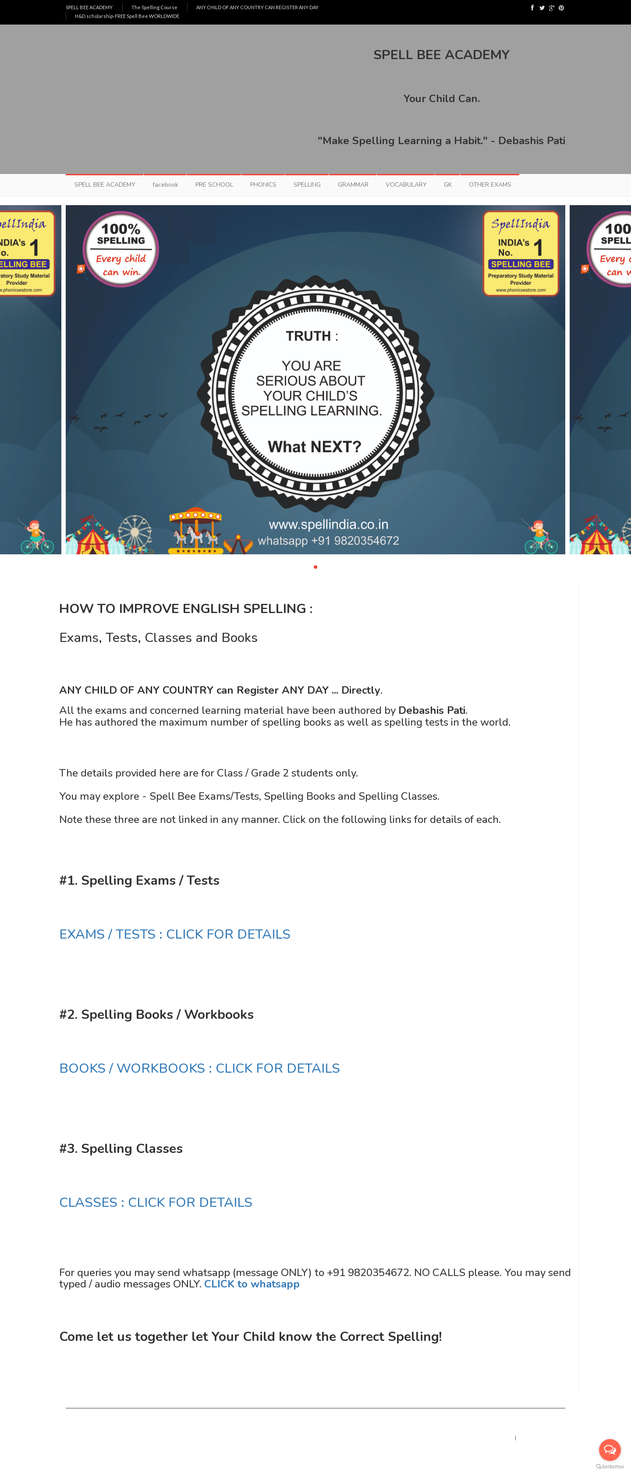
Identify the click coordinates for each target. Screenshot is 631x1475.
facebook (165, 185)
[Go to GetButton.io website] (610, 1466)
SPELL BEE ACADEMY (89, 7)
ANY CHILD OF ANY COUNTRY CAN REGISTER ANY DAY (257, 7)
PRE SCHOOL (214, 185)
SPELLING (307, 185)
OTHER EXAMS (490, 185)
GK (448, 185)
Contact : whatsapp (543, 1437)
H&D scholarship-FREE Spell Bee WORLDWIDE (127, 16)
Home (500, 1437)
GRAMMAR (353, 185)
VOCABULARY (406, 185)
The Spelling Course (154, 7)
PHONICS (263, 185)
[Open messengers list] (610, 1450)
